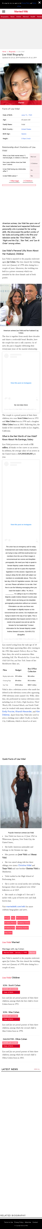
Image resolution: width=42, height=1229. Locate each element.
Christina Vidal (24, 865)
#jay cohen (8, 932)
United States (26, 129)
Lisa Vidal (18, 409)
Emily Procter (8, 711)
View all (37, 1069)
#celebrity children (24, 923)
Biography (5, 17)
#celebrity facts (9, 928)
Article (18, 17)
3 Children (27, 181)
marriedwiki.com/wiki (15, 906)
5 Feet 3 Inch (26, 138)
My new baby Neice (21, 405)
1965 (30, 115)
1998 (16, 1019)
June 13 (24, 115)
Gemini (23, 134)
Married (26, 17)
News (12, 17)
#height (7, 918)
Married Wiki (21, 11)
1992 (16, 992)
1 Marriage (14, 181)
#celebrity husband (22, 928)
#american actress (22, 918)
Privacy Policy (26, 3)
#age (13, 918)
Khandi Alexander (23, 711)
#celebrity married (10, 923)
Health (33, 17)
